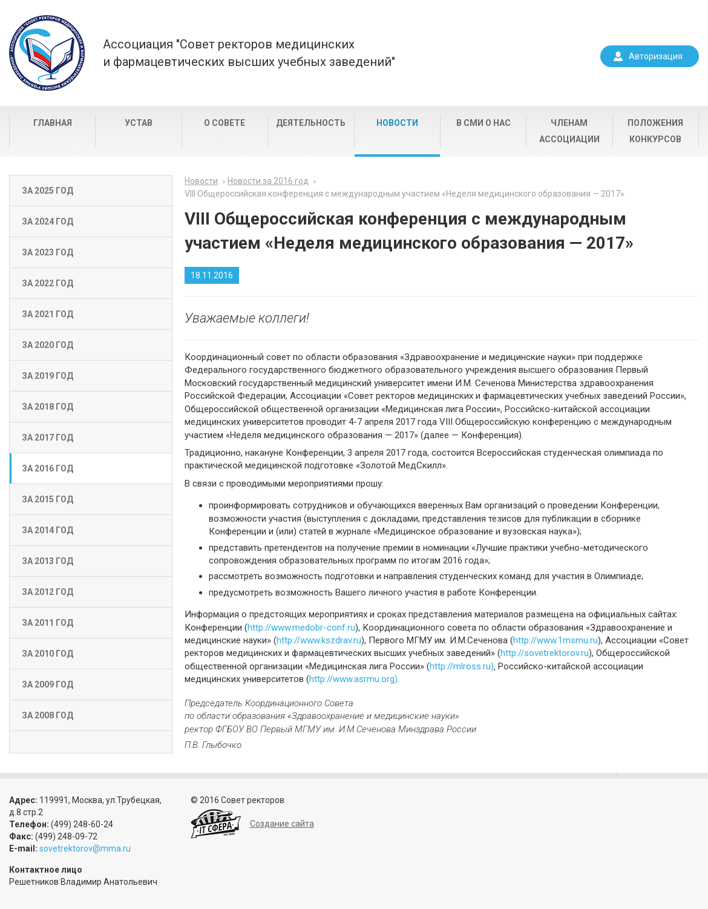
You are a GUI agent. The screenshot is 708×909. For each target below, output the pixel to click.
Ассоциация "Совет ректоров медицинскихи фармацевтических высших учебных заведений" (249, 53)
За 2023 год (47, 252)
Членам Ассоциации (569, 131)
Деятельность (311, 123)
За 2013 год (47, 561)
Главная (52, 123)
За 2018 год (47, 407)
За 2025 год (47, 190)
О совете (224, 123)
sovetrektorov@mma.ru (85, 848)
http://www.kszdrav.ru (319, 640)
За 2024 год (47, 221)
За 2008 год (47, 715)
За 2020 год (47, 345)
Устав (138, 123)
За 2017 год (47, 437)
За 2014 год (47, 530)
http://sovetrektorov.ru (544, 653)
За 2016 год (47, 468)
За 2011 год (47, 623)
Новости (397, 123)
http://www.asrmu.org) (353, 679)
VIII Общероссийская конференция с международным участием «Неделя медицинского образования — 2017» (404, 194)
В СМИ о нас (483, 123)
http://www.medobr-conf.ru (301, 627)
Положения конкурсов (655, 131)
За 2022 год (47, 283)
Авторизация (656, 56)
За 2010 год (47, 653)
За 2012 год (47, 592)
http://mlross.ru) (462, 666)
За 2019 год (47, 376)
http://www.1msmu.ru (555, 640)
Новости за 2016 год (268, 181)
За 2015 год (47, 499)
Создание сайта (282, 824)
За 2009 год (47, 684)
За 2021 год (47, 314)
